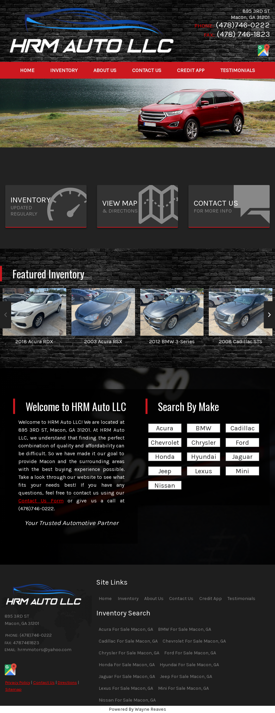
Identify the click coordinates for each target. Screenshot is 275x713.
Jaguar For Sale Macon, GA (127, 676)
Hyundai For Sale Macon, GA (189, 664)
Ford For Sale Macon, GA (190, 653)
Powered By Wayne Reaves (137, 709)
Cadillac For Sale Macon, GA (128, 641)
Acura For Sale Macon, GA (126, 629)
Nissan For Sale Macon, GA (127, 700)
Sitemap (13, 689)
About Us (154, 598)
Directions (67, 682)
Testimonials (241, 598)
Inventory (128, 598)
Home (105, 598)
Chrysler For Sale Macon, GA (129, 653)
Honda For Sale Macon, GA (127, 664)
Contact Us (44, 682)
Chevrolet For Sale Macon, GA (194, 641)
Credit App (210, 598)
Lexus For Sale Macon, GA (126, 688)
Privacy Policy (17, 682)
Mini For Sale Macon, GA (183, 688)
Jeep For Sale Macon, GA (186, 676)
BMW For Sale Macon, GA (184, 629)
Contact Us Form (41, 500)
